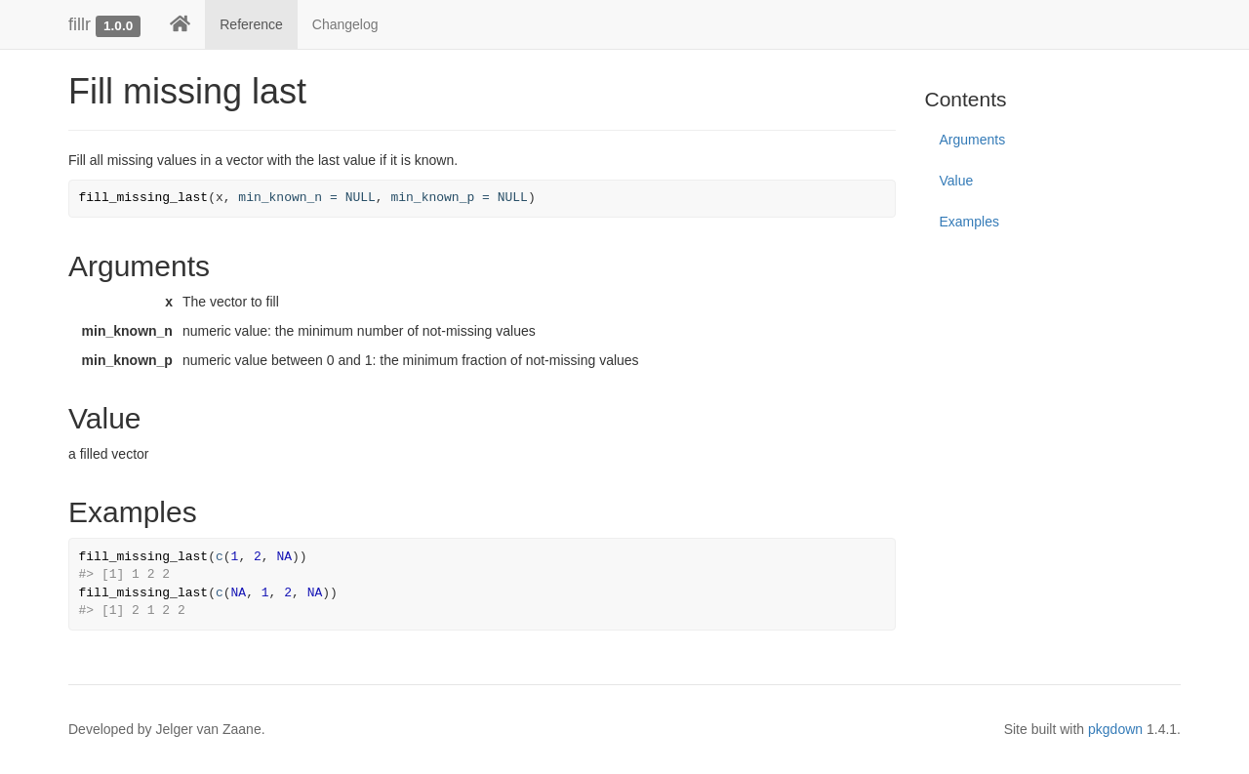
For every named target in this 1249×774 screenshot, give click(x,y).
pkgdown (1115, 729)
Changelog (345, 24)
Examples (969, 221)
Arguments (973, 139)
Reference (251, 24)
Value (957, 180)
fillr (79, 24)
